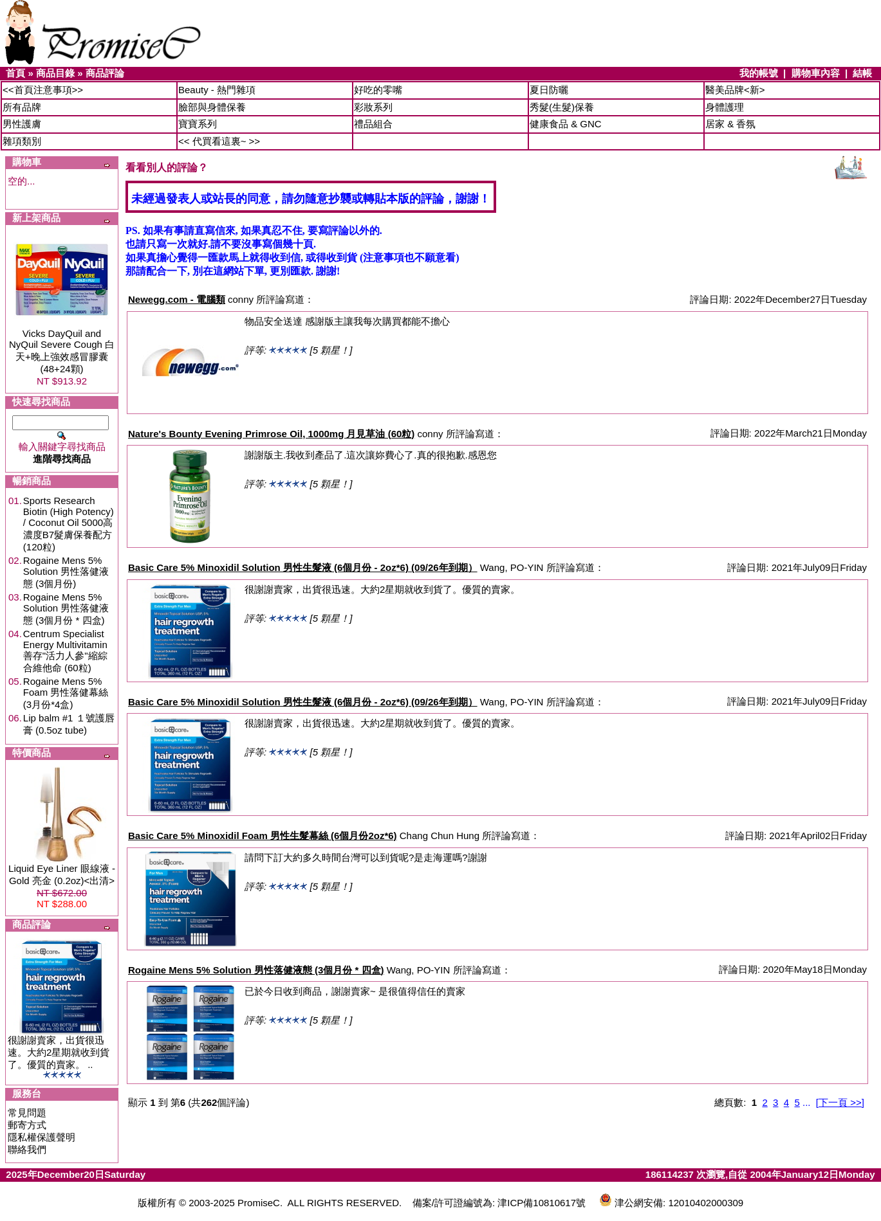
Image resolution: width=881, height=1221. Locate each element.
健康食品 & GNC (566, 123)
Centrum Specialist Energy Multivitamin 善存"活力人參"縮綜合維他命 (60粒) (65, 650)
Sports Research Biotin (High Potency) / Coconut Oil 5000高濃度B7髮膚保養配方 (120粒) (68, 523)
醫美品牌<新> (735, 89)
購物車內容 (816, 73)
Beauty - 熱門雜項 (216, 89)
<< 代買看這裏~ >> (219, 141)
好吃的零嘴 (378, 89)
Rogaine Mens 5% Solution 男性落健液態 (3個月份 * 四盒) (66, 609)
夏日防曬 (549, 89)
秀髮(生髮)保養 (562, 107)
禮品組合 (373, 123)
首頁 (15, 73)
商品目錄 (55, 73)
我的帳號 (758, 73)
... (806, 1102)
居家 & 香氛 (730, 123)
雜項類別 (22, 141)
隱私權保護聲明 (41, 1137)
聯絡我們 (27, 1149)
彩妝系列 (373, 107)
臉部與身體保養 (212, 107)
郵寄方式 (27, 1124)
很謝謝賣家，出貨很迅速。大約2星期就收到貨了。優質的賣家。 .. (58, 1052)
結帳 (862, 73)
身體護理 (724, 107)
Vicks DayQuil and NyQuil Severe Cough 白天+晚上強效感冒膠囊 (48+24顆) (62, 351)
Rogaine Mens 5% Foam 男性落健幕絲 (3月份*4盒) (66, 693)
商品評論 (105, 73)
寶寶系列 (197, 123)
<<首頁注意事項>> (43, 89)
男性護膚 (22, 123)
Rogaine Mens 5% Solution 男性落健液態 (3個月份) (66, 572)
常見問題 (27, 1112)
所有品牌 (22, 107)
